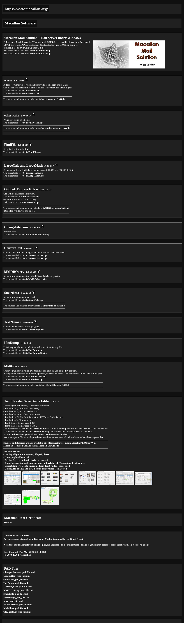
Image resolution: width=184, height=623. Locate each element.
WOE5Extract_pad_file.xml (17, 604)
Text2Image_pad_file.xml (16, 597)
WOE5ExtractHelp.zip (27, 202)
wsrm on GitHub (56, 99)
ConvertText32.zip (37, 255)
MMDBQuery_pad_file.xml (17, 586)
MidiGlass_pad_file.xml (15, 608)
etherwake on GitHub (58, 128)
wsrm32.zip (34, 93)
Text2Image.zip (36, 329)
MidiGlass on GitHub (58, 385)
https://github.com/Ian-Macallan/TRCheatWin (72, 442)
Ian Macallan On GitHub (46, 445)
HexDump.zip (35, 350)
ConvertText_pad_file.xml (16, 575)
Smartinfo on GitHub (54, 305)
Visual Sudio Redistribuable (53, 434)
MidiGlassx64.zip (37, 376)
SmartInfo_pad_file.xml (15, 593)
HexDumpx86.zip (37, 353)
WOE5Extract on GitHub (56, 208)
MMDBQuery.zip (37, 279)
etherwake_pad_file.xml (15, 579)
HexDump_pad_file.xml (15, 583)
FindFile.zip (34, 152)
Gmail (73, 539)
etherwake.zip (35, 122)
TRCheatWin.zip (37, 428)
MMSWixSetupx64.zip (38, 50)
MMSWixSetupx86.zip (38, 53)
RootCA (7, 522)
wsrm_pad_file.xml (13, 601)
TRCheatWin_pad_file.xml (17, 611)
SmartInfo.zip (35, 300)
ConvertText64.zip (37, 258)
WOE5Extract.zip (30, 196)
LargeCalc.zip (35, 172)
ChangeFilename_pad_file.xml (19, 572)
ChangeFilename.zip (38, 234)
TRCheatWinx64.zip (38, 431)
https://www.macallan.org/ (26, 9)
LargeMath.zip (36, 175)
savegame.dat (96, 437)
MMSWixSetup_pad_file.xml (18, 590)
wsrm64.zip (34, 90)
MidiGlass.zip (35, 379)
